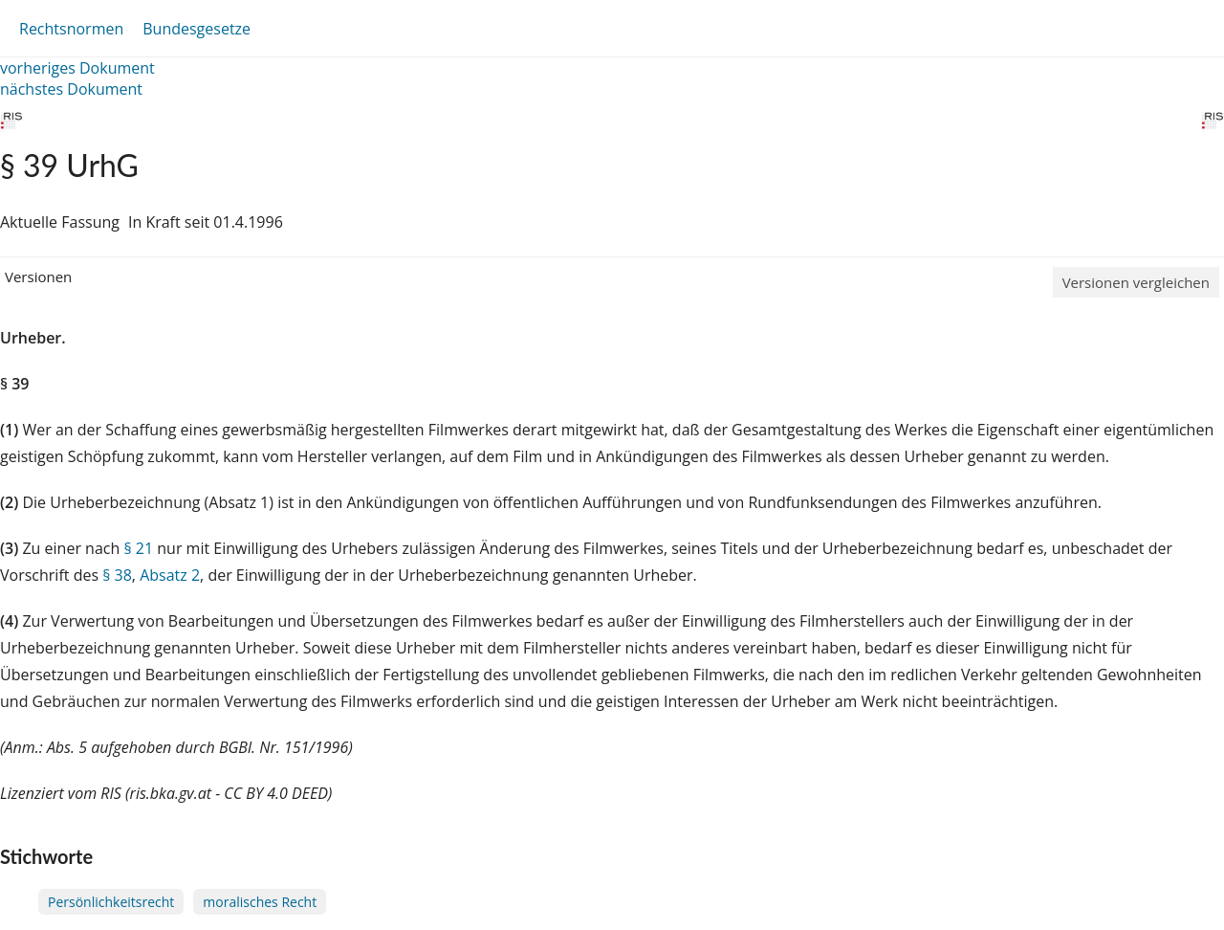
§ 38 (117, 575)
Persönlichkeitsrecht (111, 902)
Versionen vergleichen (1136, 282)
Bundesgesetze (196, 28)
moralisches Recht (260, 902)
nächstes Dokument (71, 89)
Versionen (38, 276)
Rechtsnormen (71, 28)
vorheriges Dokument (77, 67)
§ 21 (138, 548)
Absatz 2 (170, 575)
